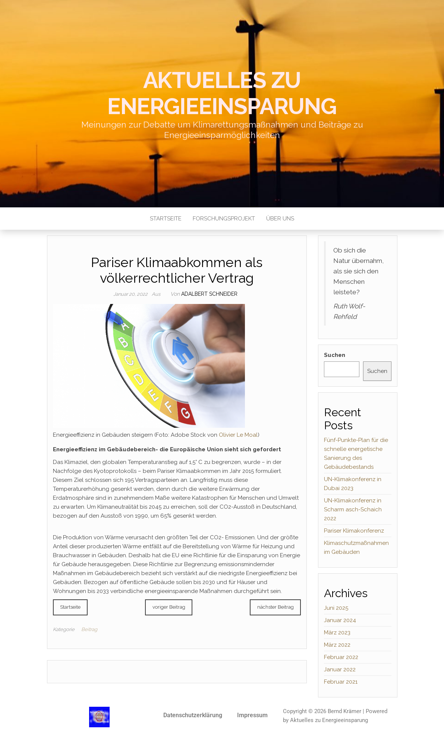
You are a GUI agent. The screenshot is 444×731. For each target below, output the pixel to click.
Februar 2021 (341, 681)
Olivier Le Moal (238, 435)
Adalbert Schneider (209, 294)
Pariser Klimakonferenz (354, 530)
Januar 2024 (340, 620)
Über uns (280, 218)
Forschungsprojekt (224, 218)
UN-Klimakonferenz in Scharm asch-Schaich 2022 (353, 509)
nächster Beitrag (275, 607)
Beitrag (89, 629)
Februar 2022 (341, 657)
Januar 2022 (340, 669)
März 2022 (337, 644)
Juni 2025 (336, 608)
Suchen (334, 355)
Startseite (166, 218)
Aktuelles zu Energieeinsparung (222, 93)
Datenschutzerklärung (192, 715)
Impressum (252, 715)
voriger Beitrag (168, 607)
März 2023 (337, 632)
